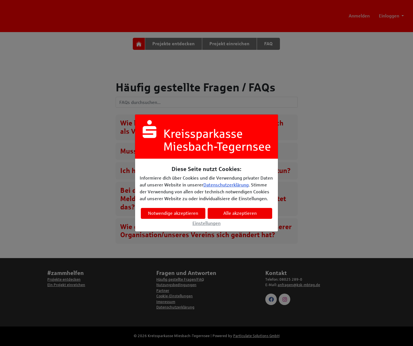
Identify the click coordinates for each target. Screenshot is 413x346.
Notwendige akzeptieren (173, 213)
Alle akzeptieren (240, 213)
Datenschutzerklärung (226, 184)
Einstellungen (206, 223)
